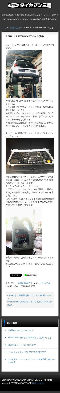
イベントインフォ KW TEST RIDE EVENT (27, 352)
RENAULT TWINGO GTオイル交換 (25, 36)
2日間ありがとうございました (21, 330)
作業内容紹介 (24, 283)
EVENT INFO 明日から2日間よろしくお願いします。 (31, 338)
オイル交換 (45, 283)
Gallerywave (38, 383)
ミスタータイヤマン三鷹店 (30, 7)
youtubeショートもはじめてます (22, 345)
